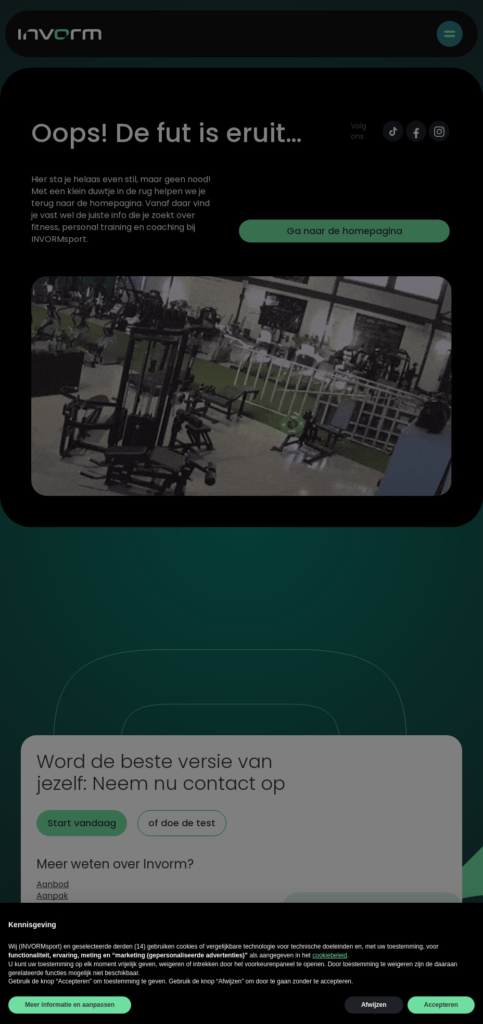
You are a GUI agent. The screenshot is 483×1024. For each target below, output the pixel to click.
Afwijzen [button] (374, 1004)
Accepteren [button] (441, 1004)
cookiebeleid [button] (329, 955)
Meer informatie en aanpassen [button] (70, 1004)
